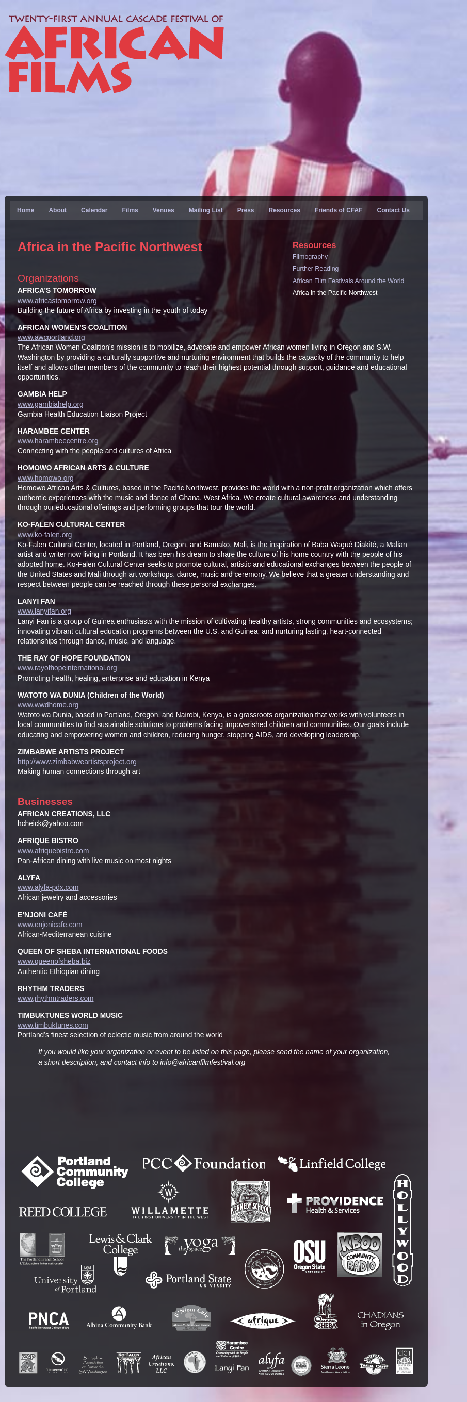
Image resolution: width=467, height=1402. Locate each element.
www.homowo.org (46, 478)
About (58, 210)
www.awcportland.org (51, 337)
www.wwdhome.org (48, 705)
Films (130, 210)
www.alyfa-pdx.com (48, 888)
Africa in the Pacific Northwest (335, 292)
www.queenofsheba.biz (54, 961)
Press (245, 210)
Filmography (310, 256)
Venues (163, 210)
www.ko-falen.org (45, 535)
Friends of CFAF (339, 210)
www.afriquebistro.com (53, 851)
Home (25, 210)
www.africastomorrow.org (57, 301)
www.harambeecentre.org (58, 441)
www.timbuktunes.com (53, 1025)
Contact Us (393, 210)
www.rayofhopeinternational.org (67, 668)
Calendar (94, 210)
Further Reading (316, 268)
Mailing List (206, 210)
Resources (284, 210)
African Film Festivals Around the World (348, 281)
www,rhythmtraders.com (55, 998)
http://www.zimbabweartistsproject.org (77, 762)
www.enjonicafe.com (50, 925)
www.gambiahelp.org (51, 404)
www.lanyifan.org (44, 611)
